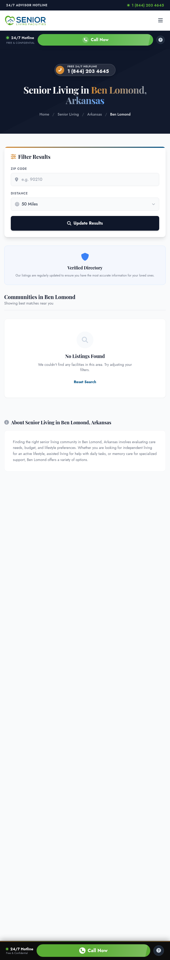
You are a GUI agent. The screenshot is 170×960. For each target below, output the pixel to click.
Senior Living (68, 114)
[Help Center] (158, 950)
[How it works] (160, 40)
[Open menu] (160, 20)
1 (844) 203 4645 (145, 5)
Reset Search (85, 381)
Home (44, 114)
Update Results (85, 223)
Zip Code (19, 169)
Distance (19, 193)
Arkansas (94, 114)
